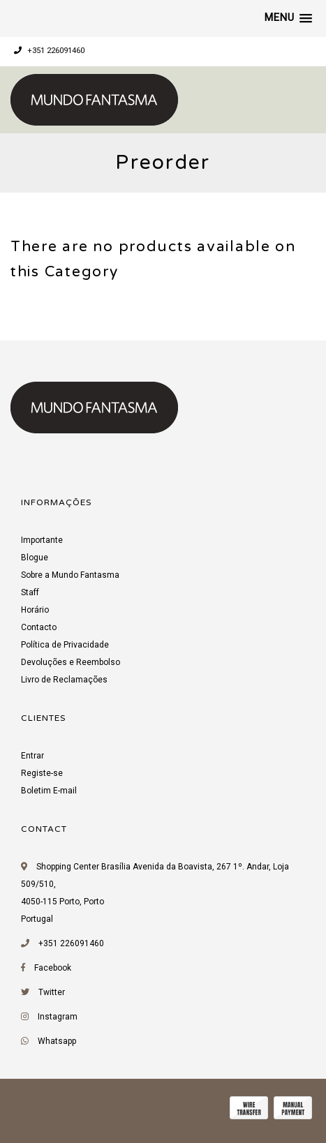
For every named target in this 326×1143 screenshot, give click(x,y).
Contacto (39, 627)
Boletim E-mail (49, 790)
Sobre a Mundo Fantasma (70, 575)
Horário (35, 610)
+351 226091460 (49, 50)
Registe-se (42, 773)
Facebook (52, 968)
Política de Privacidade (65, 645)
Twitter (51, 992)
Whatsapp (57, 1041)
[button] (288, 18)
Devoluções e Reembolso (70, 662)
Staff (30, 592)
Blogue (34, 557)
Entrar (32, 756)
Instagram (57, 1017)
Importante (42, 540)
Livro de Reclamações (64, 680)
